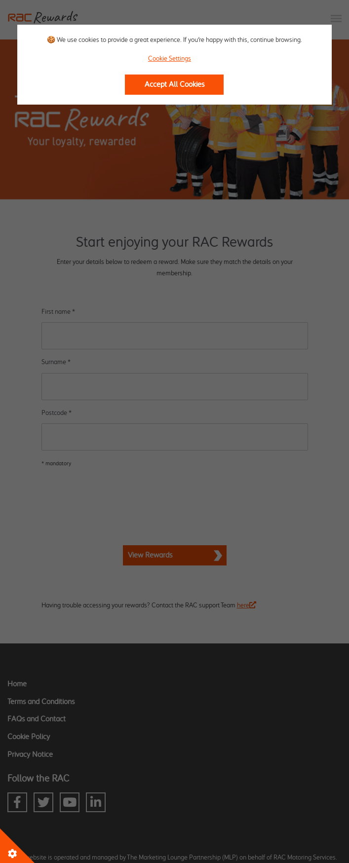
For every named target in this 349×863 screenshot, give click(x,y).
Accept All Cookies (174, 84)
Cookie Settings (169, 58)
